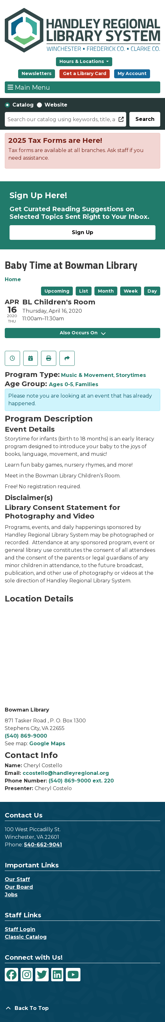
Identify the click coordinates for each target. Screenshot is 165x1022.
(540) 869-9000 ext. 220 (81, 781)
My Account (132, 73)
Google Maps (47, 743)
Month (106, 291)
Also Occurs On (83, 333)
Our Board (19, 887)
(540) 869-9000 (26, 736)
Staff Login (20, 929)
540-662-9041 (43, 845)
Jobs (11, 895)
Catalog (23, 105)
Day (152, 291)
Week (131, 291)
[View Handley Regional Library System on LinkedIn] (57, 974)
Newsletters (37, 73)
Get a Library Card (84, 73)
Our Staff (17, 879)
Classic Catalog (26, 937)
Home (13, 279)
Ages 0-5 (61, 384)
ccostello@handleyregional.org (66, 773)
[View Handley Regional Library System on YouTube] (73, 974)
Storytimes (131, 375)
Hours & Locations (82, 61)
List (83, 291)
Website (56, 105)
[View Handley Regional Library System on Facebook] (11, 974)
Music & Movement (87, 375)
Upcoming (57, 291)
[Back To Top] (82, 1008)
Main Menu (29, 87)
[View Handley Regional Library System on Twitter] (42, 974)
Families (86, 384)
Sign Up (82, 232)
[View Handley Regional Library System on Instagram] (27, 974)
